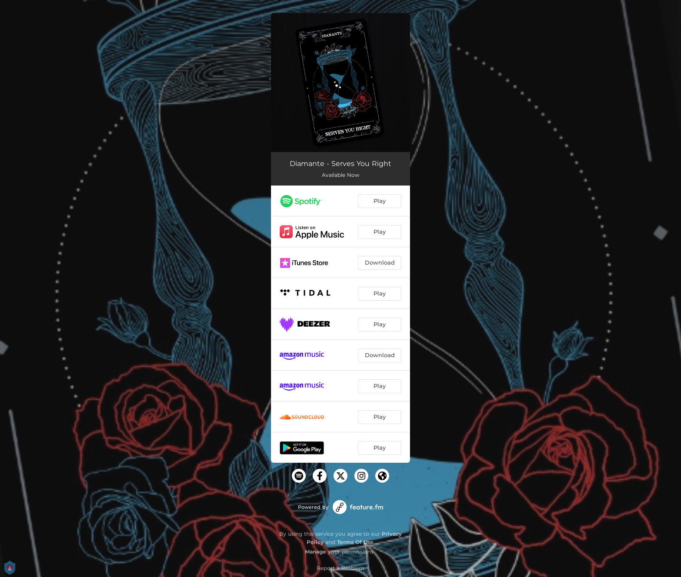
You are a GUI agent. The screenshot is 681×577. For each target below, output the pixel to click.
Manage (315, 551)
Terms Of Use (355, 542)
